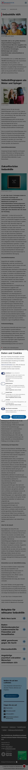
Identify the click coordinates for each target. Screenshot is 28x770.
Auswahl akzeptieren (18, 417)
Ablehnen (5, 417)
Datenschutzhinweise (6, 365)
